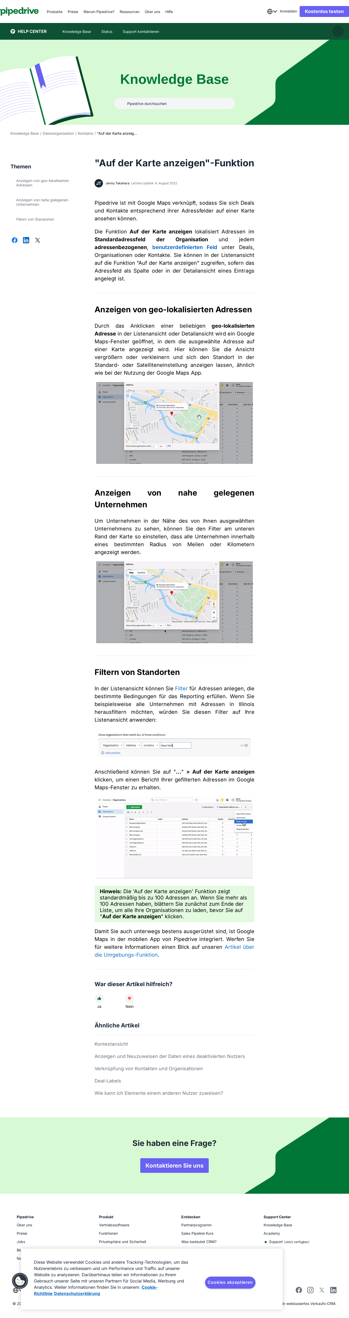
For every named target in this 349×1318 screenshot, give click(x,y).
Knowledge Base (24, 133)
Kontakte (85, 133)
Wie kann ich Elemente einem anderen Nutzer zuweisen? (159, 1093)
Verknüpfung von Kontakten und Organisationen (149, 1068)
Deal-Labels (108, 1081)
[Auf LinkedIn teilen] (26, 240)
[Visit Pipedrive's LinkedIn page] (333, 1291)
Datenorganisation (58, 133)
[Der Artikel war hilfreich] (99, 998)
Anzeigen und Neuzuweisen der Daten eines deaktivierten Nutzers (170, 1056)
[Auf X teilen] (37, 240)
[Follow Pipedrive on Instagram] (310, 1292)
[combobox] (261, 11)
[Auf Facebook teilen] (14, 240)
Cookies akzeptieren (230, 1282)
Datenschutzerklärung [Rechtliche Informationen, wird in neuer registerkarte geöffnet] (77, 1293)
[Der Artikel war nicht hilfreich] (129, 998)
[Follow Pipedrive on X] (322, 1292)
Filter (181, 688)
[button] (20, 1281)
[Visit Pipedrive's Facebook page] (299, 1292)
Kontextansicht (111, 1044)
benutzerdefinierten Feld (184, 247)
